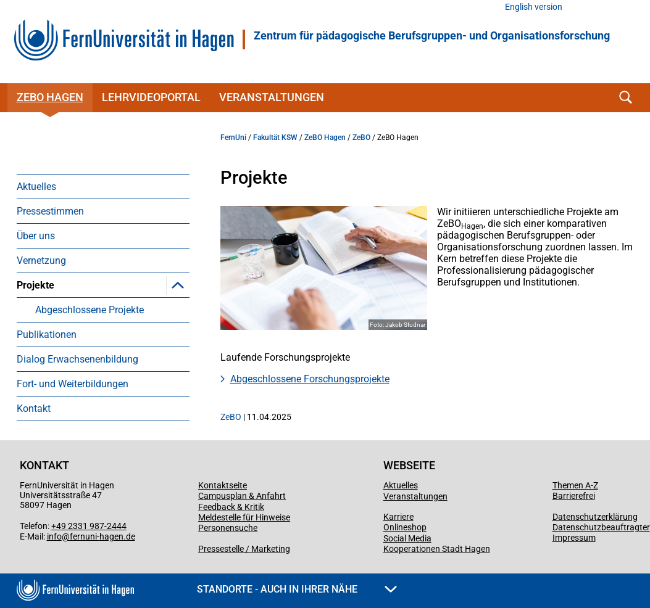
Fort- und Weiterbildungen (72, 384)
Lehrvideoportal (151, 97)
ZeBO (361, 137)
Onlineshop (405, 527)
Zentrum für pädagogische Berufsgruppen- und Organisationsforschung (432, 36)
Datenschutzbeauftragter (601, 527)
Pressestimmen (50, 211)
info (54, 536)
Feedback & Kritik (231, 507)
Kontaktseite (222, 485)
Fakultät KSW (275, 137)
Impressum (574, 538)
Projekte (35, 285)
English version (533, 7)
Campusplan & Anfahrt (242, 496)
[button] (178, 285)
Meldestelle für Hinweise (244, 517)
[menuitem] (103, 186)
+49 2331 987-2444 (89, 526)
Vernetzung (41, 260)
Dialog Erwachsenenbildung (77, 359)
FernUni (233, 137)
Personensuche (227, 528)
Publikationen (47, 334)
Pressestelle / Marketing (244, 549)
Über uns (36, 236)
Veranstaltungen (271, 97)
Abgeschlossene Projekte (89, 310)
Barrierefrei (573, 496)
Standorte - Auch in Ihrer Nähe (297, 589)
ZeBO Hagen (50, 97)
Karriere (398, 517)
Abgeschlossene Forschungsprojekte (310, 379)
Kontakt (34, 408)
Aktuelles (36, 186)
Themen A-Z (575, 485)
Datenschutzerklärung (595, 517)
